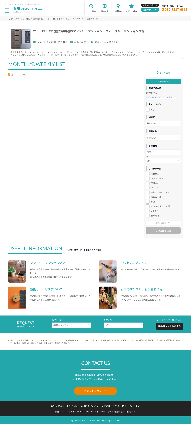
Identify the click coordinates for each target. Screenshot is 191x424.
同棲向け (155, 182)
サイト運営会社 (115, 411)
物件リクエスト (150, 9)
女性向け (155, 173)
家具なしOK (156, 196)
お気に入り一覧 (151, 5)
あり (153, 109)
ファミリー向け (158, 178)
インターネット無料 (160, 206)
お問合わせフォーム (95, 390)
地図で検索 (164, 72)
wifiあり (155, 210)
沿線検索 (104, 11)
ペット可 (155, 187)
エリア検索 (91, 11)
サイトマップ (74, 411)
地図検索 (118, 11)
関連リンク (60, 411)
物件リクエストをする (169, 326)
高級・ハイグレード (160, 192)
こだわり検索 (131, 11)
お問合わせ (130, 411)
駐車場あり (156, 215)
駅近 (153, 201)
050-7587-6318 (176, 9)
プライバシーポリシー (94, 411)
